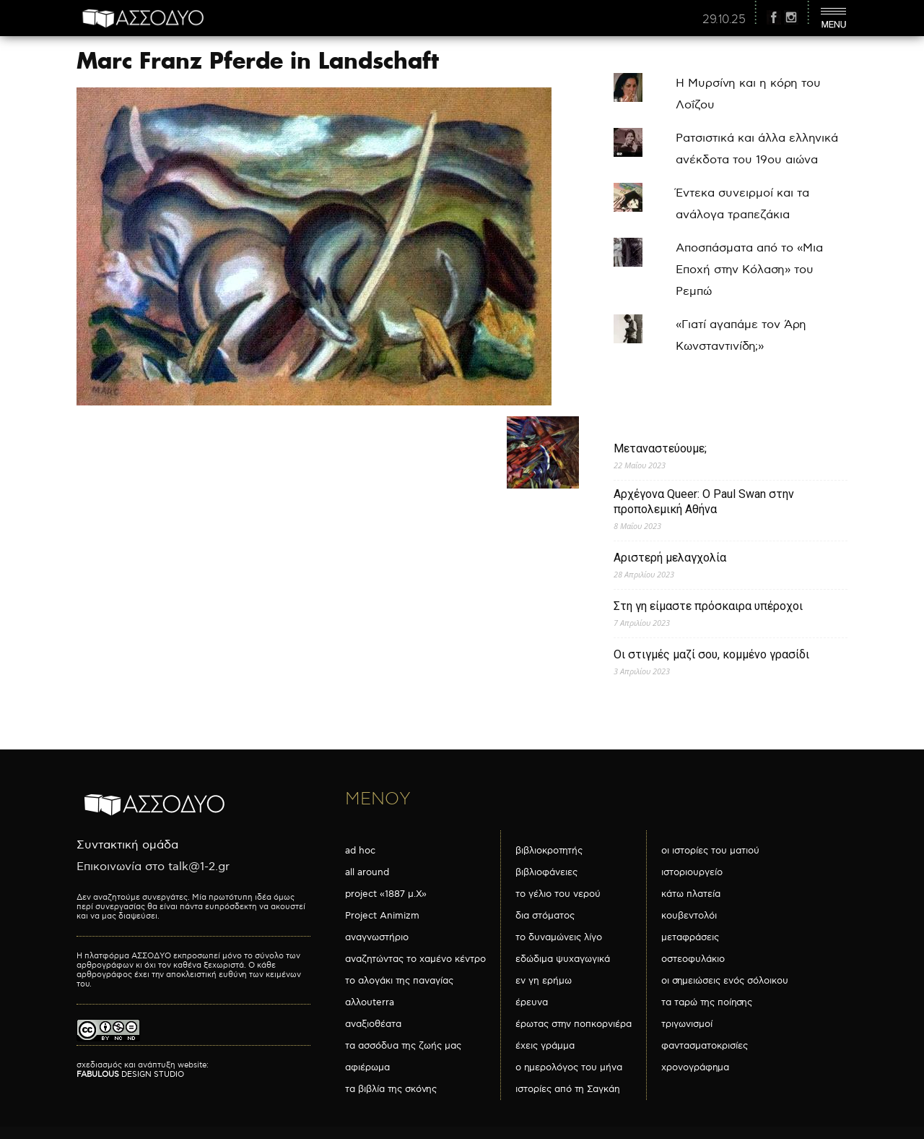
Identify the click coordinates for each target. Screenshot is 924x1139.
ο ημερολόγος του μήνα (568, 1067)
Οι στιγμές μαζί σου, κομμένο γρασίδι (711, 654)
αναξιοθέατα (373, 1024)
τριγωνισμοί (686, 1024)
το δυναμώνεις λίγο (558, 937)
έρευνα (531, 1002)
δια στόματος (545, 915)
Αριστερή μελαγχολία (670, 557)
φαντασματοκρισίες (704, 1046)
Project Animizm (382, 915)
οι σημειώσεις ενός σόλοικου (724, 981)
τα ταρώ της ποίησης (706, 1002)
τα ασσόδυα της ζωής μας (403, 1046)
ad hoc (360, 850)
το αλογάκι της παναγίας (399, 981)
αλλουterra (369, 1002)
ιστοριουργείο (692, 872)
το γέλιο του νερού (558, 894)
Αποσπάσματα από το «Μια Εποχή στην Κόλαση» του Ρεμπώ (749, 269)
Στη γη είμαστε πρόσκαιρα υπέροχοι (708, 606)
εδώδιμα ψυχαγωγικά (562, 959)
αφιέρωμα (367, 1067)
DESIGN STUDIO (130, 1074)
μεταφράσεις (690, 937)
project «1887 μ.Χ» (386, 894)
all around (367, 872)
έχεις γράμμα (545, 1046)
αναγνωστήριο (377, 937)
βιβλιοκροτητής (549, 850)
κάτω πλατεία (690, 894)
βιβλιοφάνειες (546, 872)
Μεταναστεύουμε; (660, 448)
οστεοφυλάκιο (693, 959)
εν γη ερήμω (543, 981)
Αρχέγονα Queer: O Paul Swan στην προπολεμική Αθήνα (704, 501)
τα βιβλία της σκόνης (391, 1089)
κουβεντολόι (689, 915)
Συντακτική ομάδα (127, 845)
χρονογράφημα (695, 1067)
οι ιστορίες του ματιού (710, 850)
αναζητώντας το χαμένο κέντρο (415, 959)
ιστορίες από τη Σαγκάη (567, 1089)
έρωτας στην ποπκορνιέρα (573, 1024)
